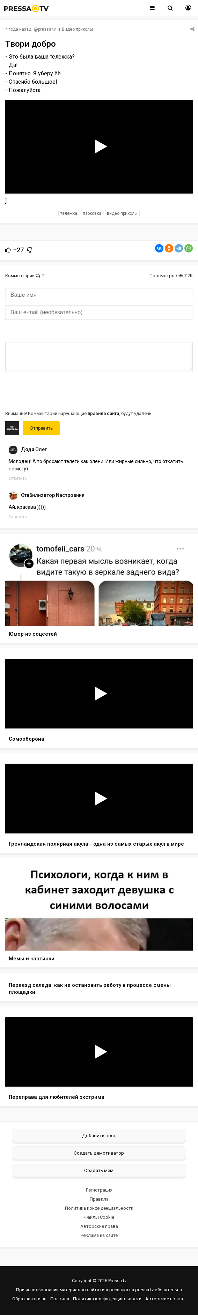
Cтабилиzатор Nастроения (53, 495)
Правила (99, 1199)
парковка (92, 213)
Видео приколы (77, 29)
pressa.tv (47, 29)
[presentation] (58, 390)
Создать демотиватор (99, 1153)
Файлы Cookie (99, 1217)
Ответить (18, 478)
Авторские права (99, 1226)
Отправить (41, 428)
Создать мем (98, 1170)
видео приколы (122, 213)
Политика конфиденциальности (99, 1208)
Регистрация (99, 1190)
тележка (68, 213)
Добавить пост (99, 1135)
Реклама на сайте (99, 1235)
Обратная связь (29, 1298)
